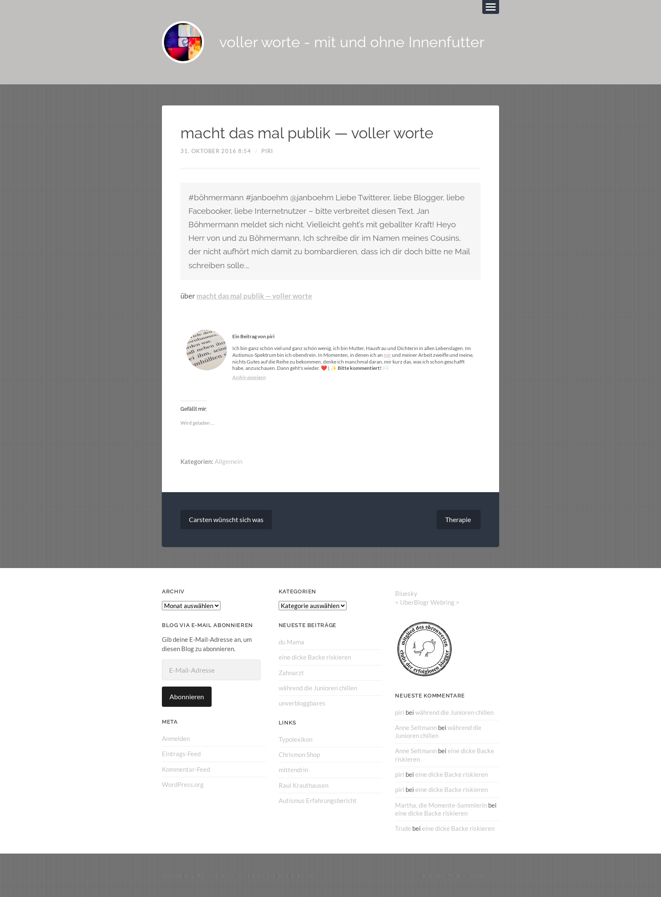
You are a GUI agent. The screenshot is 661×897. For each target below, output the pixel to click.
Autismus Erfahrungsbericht (318, 800)
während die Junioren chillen (318, 688)
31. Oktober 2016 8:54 (215, 151)
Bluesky (406, 593)
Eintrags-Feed (181, 753)
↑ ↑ (495, 875)
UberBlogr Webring (427, 602)
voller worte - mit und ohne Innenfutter (351, 42)
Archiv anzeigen (249, 377)
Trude (403, 828)
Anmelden (176, 738)
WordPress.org (183, 784)
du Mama (291, 642)
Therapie (458, 519)
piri (267, 151)
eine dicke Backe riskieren (315, 657)
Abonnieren (186, 696)
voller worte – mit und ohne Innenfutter (262, 875)
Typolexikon (295, 739)
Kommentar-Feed (186, 769)
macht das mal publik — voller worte (254, 296)
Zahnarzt (291, 672)
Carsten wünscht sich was (226, 519)
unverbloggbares (302, 703)
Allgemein (228, 461)
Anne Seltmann (416, 727)
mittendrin (293, 769)
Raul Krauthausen (303, 785)
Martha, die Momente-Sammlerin (441, 804)
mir (387, 355)
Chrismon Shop (299, 754)
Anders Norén (465, 875)
